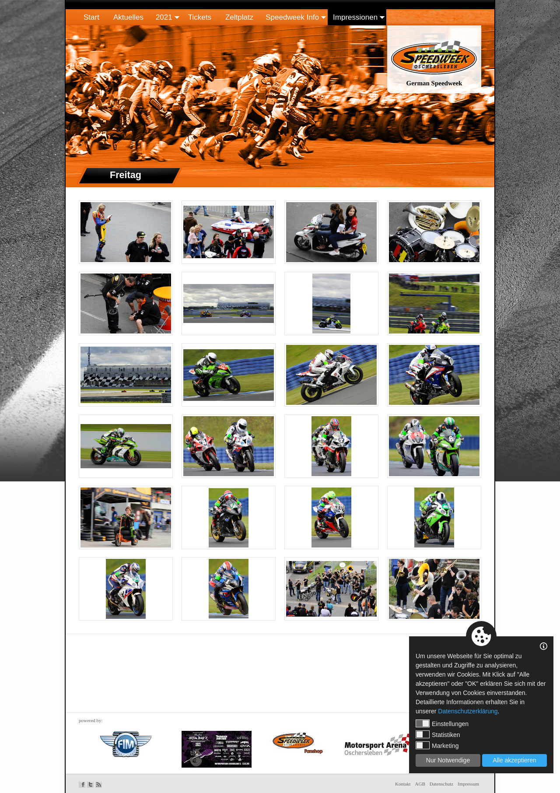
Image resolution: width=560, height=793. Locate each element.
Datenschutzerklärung (467, 711)
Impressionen (355, 17)
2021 (164, 17)
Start (91, 17)
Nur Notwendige (448, 760)
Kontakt (402, 783)
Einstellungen (442, 723)
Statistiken (438, 734)
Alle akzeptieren (514, 760)
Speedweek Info (292, 17)
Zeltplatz (239, 17)
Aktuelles (128, 17)
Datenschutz (441, 783)
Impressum (468, 783)
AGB (420, 783)
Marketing (437, 745)
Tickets (199, 17)
